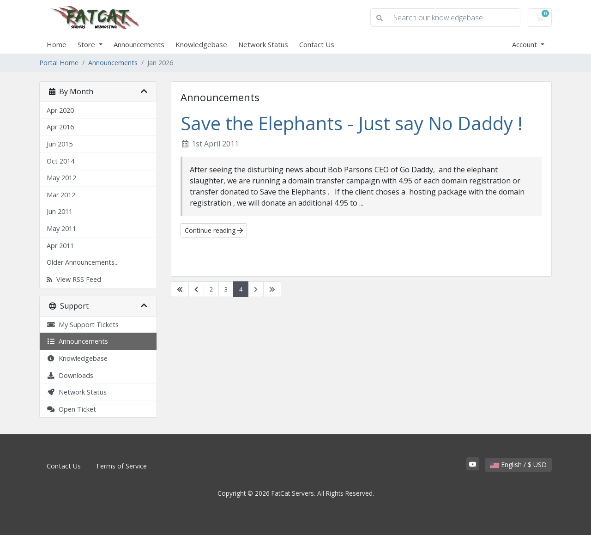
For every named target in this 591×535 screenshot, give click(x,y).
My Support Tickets (83, 324)
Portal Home (58, 62)
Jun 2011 (59, 211)
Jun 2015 (59, 144)
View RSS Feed (74, 279)
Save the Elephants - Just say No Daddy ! (352, 123)
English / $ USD (518, 464)
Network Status (263, 44)
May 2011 (61, 228)
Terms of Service (121, 466)
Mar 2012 (61, 194)
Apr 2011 (60, 245)
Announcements (139, 44)
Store (87, 44)
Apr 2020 (60, 110)
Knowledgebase (201, 44)
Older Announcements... (83, 262)
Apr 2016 (60, 126)
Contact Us (316, 44)
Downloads (70, 375)
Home (56, 44)
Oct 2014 (60, 161)
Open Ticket (71, 409)
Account (525, 44)
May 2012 (61, 177)
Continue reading (214, 230)
